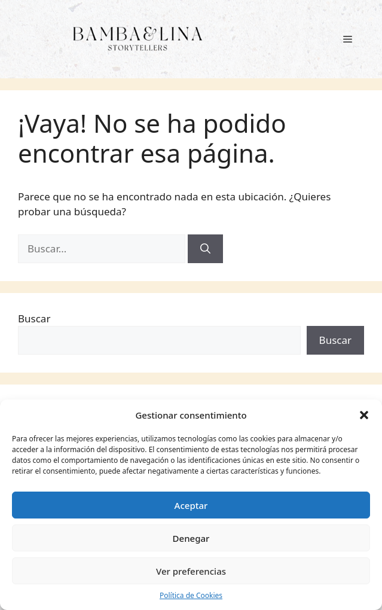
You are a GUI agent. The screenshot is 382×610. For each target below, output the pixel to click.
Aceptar (191, 505)
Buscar (34, 318)
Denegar (191, 538)
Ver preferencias (191, 571)
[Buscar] (205, 248)
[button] (364, 415)
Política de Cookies (191, 595)
